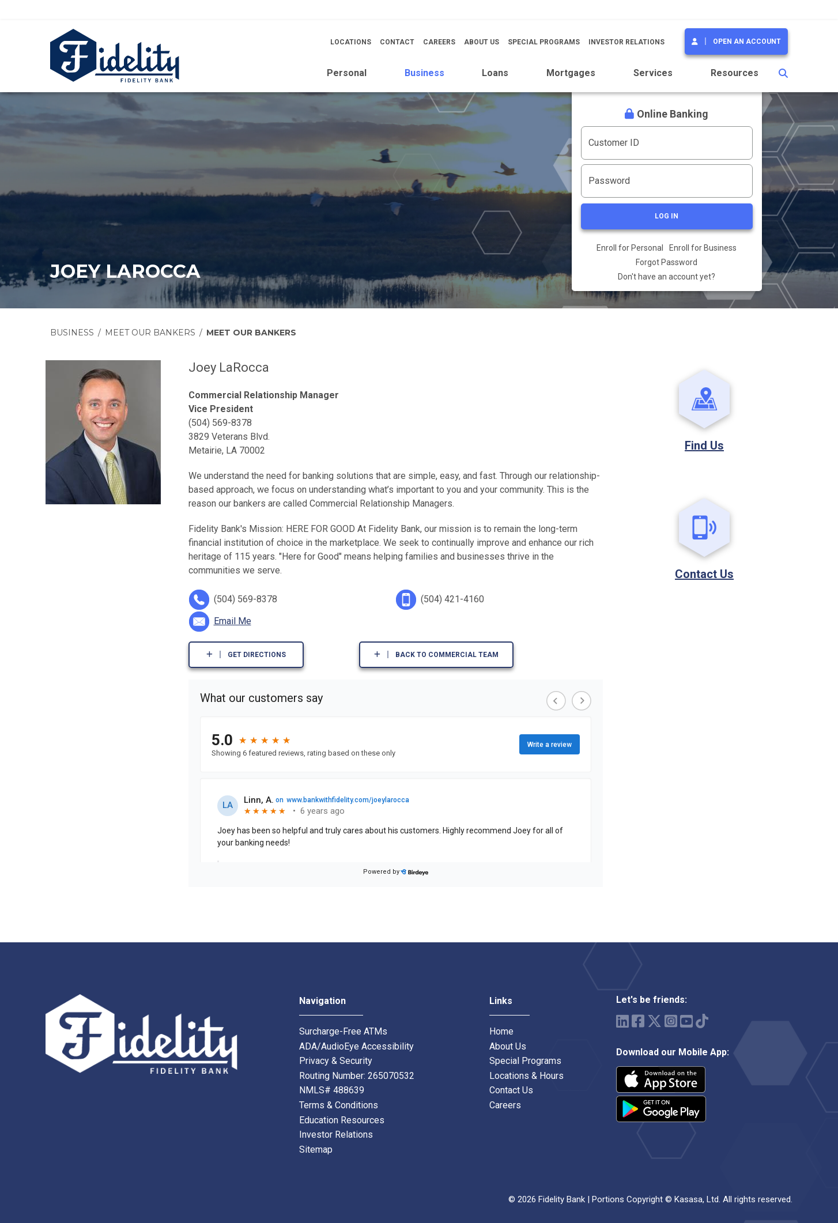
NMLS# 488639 (331, 1090)
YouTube (686, 1021)
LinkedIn (622, 1021)
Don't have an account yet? (666, 276)
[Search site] (783, 73)
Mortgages (570, 72)
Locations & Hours (526, 1075)
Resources (734, 72)
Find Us (704, 445)
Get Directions (257, 655)
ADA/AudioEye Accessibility (356, 1046)
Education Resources (341, 1120)
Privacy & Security (335, 1060)
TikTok (702, 1021)
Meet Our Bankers (150, 332)
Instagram (671, 1021)
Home (501, 1031)
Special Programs (544, 42)
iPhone (661, 1079)
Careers (439, 42)
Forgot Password (666, 262)
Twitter (654, 1021)
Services (653, 72)
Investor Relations (626, 42)
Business (424, 72)
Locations (350, 42)
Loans (495, 72)
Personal (347, 72)
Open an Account (747, 41)
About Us (481, 42)
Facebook (638, 1021)
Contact (397, 42)
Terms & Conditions (338, 1105)
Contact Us (704, 574)
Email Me (232, 621)
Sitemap (316, 1149)
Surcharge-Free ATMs (343, 1031)
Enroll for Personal (630, 247)
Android (661, 1109)
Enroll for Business (703, 247)
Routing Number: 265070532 (356, 1075)
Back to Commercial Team (447, 655)
